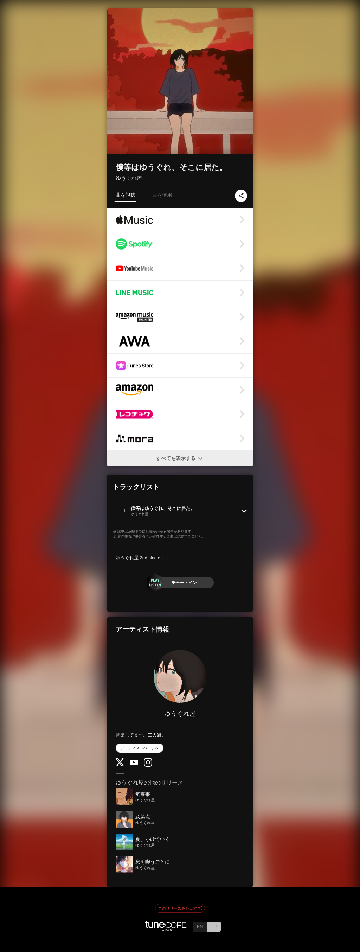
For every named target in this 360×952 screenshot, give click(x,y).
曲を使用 (162, 195)
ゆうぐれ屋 (129, 178)
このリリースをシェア (180, 908)
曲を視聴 (125, 195)
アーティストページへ (139, 748)
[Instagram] (148, 765)
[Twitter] (120, 764)
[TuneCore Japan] (166, 929)
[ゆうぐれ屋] (180, 676)
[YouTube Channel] (134, 763)
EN (200, 926)
